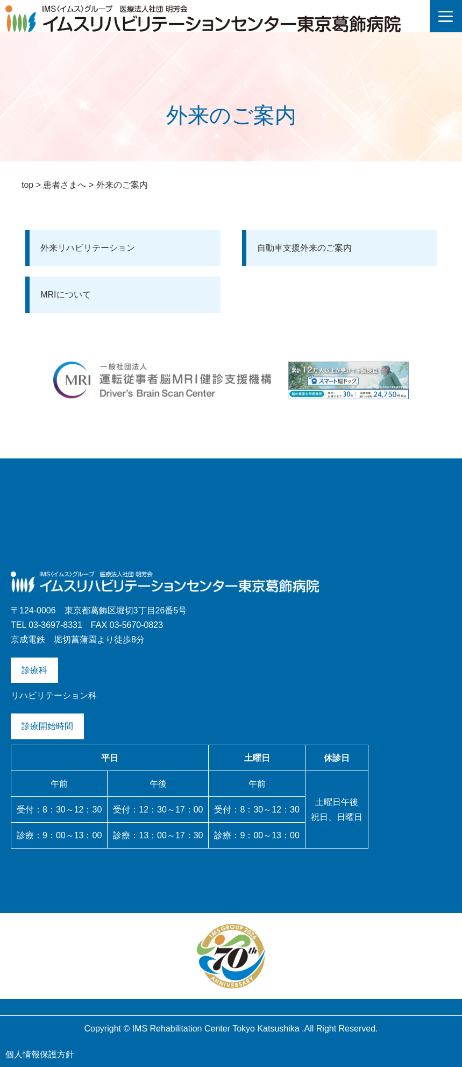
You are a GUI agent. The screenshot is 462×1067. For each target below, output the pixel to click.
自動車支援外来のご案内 (304, 247)
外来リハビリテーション (87, 247)
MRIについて (65, 294)
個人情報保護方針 (39, 1054)
